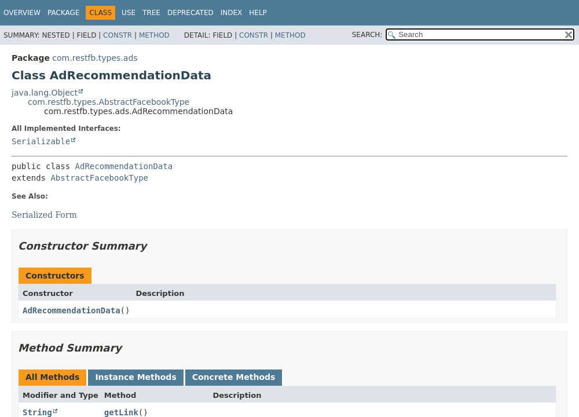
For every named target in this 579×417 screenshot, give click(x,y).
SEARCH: (367, 35)
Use (128, 13)
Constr (117, 35)
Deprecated (190, 13)
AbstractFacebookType (99, 177)
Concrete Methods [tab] (234, 377)
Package (63, 13)
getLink (121, 412)
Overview (22, 13)
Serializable (41, 141)
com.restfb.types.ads (94, 58)
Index (232, 13)
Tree (151, 13)
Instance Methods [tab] (135, 377)
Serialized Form (44, 215)
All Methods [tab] (52, 377)
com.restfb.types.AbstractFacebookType (108, 102)
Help (258, 13)
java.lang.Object (45, 92)
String (37, 412)
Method (154, 35)
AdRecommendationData (124, 166)
